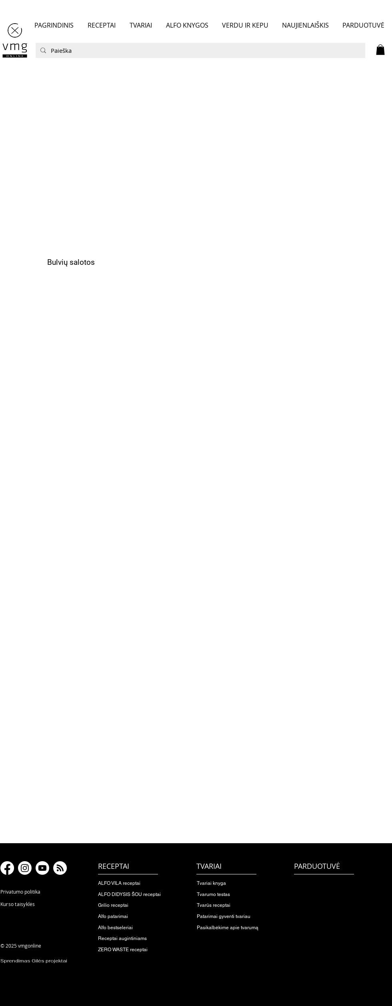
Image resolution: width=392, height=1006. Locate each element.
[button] (380, 49)
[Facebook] (7, 868)
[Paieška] (199, 50)
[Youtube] (42, 868)
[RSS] (60, 868)
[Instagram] (25, 868)
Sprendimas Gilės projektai (33, 961)
